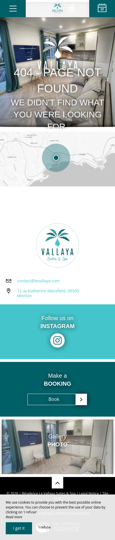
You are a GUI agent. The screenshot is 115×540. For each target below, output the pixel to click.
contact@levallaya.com (38, 280)
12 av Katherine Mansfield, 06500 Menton (48, 293)
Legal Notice (89, 493)
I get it (19, 528)
